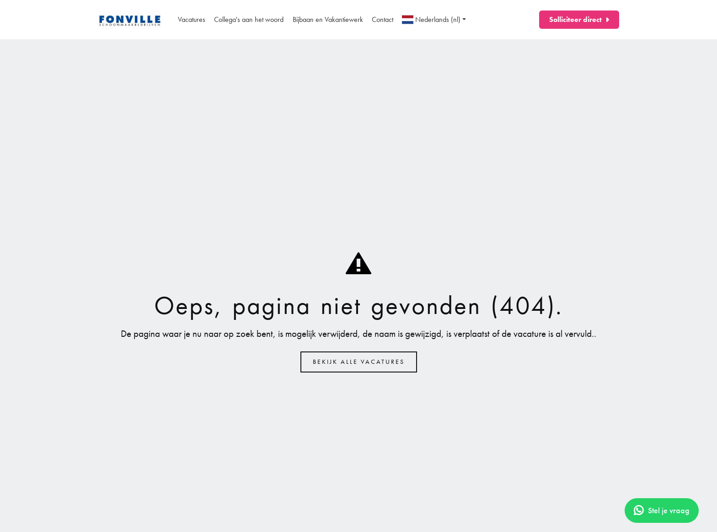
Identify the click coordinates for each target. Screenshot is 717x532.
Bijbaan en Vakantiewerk (328, 19)
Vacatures (191, 19)
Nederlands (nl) (431, 19)
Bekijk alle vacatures (359, 362)
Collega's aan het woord (249, 19)
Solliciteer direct (575, 19)
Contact (382, 19)
